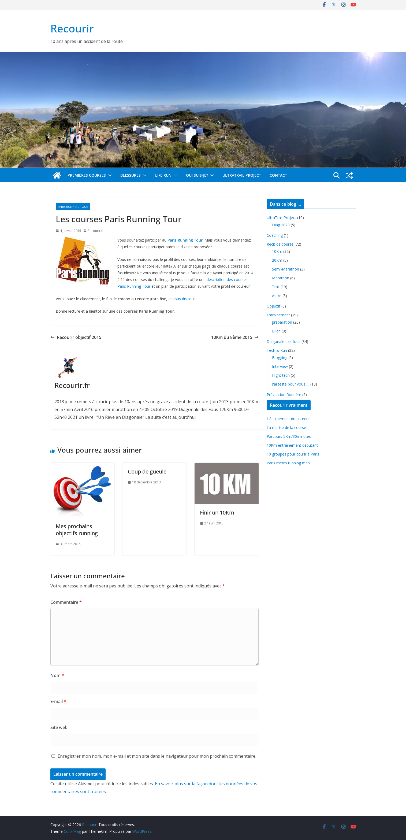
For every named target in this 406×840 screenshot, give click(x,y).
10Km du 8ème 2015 (235, 337)
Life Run (163, 175)
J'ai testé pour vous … (290, 384)
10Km (277, 251)
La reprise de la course (286, 427)
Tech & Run (277, 350)
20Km (277, 260)
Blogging (279, 357)
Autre (276, 295)
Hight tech (281, 375)
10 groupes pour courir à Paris (293, 454)
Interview (280, 366)
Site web (59, 727)
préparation (282, 322)
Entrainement (278, 314)
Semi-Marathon (285, 269)
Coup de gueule (147, 471)
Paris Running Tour (73, 207)
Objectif (273, 306)
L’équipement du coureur (288, 418)
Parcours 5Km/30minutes (289, 436)
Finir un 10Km (217, 512)
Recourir (72, 28)
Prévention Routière (284, 394)
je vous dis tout (181, 298)
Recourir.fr (96, 230)
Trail (276, 286)
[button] (109, 175)
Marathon (280, 277)
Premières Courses (87, 175)
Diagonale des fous (283, 341)
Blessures (130, 175)
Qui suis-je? (197, 175)
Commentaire (66, 602)
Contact (278, 175)
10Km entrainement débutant (292, 445)
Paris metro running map (288, 462)
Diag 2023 (281, 224)
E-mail (58, 701)
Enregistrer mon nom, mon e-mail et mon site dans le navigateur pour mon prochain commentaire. (157, 756)
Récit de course (280, 244)
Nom (57, 675)
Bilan (276, 331)
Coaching (275, 235)
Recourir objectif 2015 (75, 337)
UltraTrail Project (241, 175)
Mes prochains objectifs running (77, 530)
